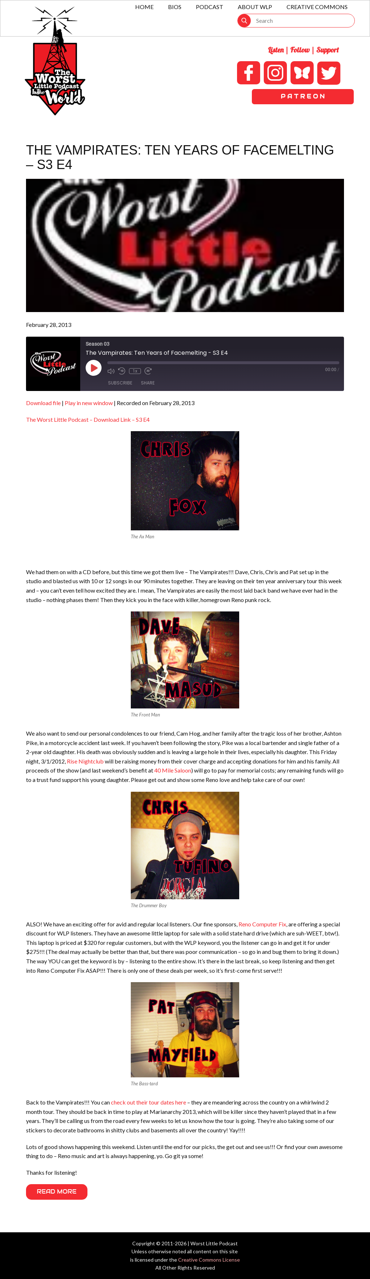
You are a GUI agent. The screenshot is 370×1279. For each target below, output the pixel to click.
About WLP (255, 6)
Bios (174, 6)
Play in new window (89, 402)
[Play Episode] (94, 368)
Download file (43, 402)
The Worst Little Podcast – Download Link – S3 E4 (88, 419)
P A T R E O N (302, 96)
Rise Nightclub (85, 761)
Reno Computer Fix (262, 924)
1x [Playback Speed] (135, 371)
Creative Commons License (209, 1260)
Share (148, 383)
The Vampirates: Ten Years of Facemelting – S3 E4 (180, 157)
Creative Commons (317, 6)
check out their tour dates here (148, 1102)
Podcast (209, 6)
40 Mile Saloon (172, 770)
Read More (57, 1191)
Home (144, 6)
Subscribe (120, 383)
